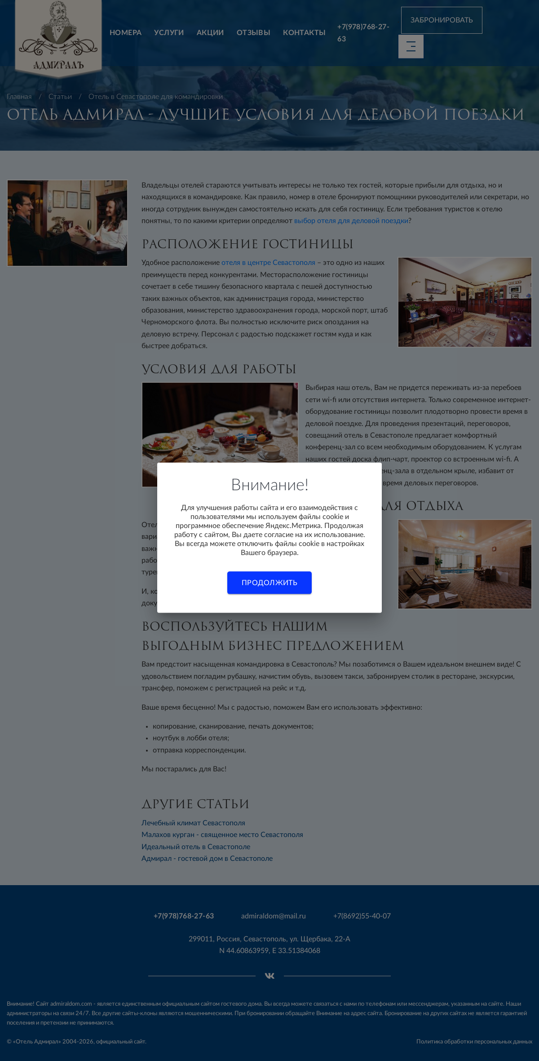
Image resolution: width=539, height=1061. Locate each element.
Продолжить (269, 582)
